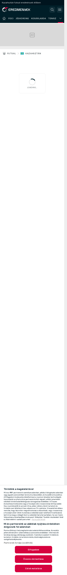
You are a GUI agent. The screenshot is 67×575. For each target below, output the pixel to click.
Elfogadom (33, 549)
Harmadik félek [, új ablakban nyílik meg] (38, 519)
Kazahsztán (33, 53)
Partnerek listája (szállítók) (18, 542)
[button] (52, 10)
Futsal (11, 53)
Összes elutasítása (33, 559)
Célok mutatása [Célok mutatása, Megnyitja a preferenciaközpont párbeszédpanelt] (33, 568)
